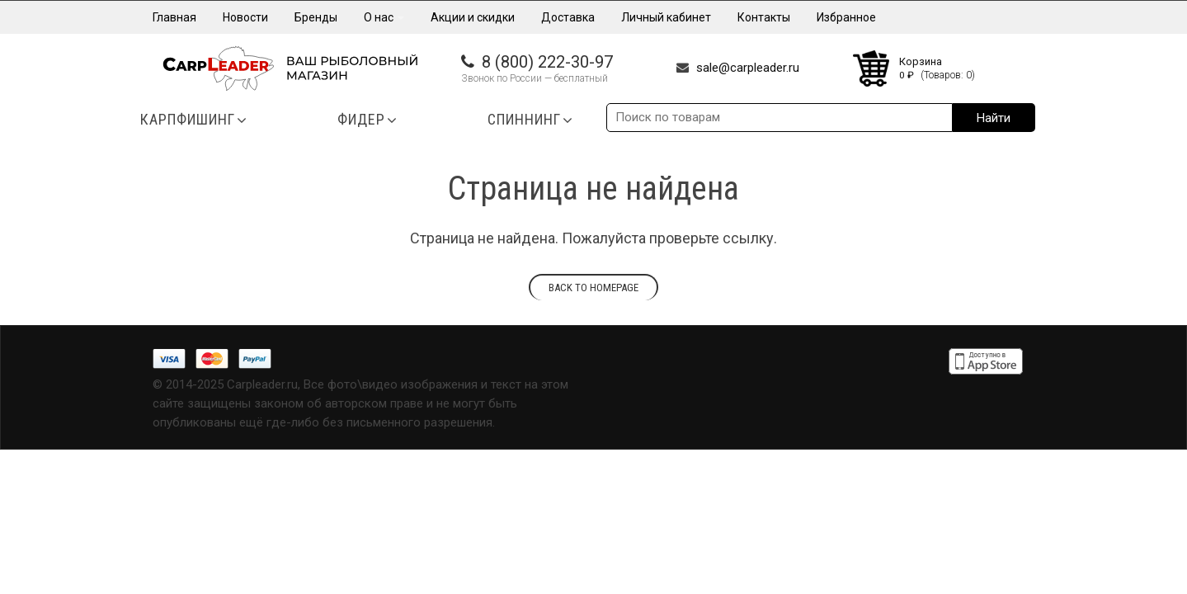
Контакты (763, 17)
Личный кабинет (666, 17)
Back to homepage (593, 287)
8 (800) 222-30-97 (547, 62)
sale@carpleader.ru (747, 67)
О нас (384, 17)
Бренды (315, 17)
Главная (174, 17)
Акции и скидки (473, 17)
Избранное (846, 17)
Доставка (568, 17)
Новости (245, 17)
